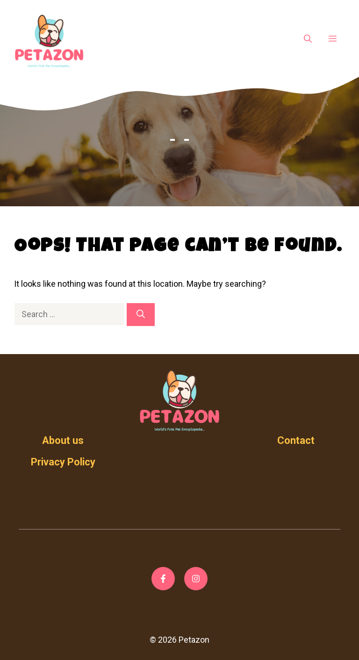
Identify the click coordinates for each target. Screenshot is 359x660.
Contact (296, 440)
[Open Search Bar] (307, 39)
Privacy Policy (63, 462)
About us (63, 440)
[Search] (141, 314)
